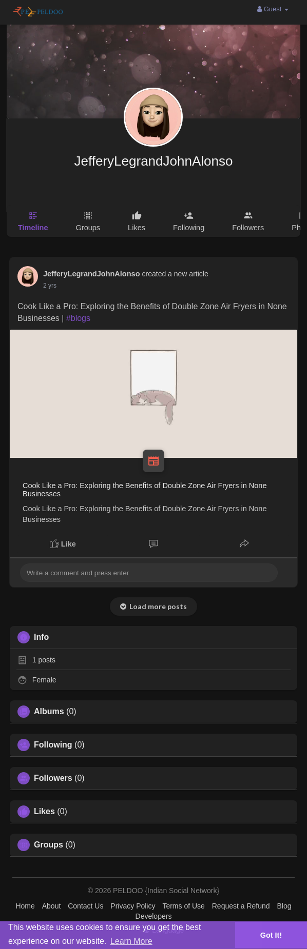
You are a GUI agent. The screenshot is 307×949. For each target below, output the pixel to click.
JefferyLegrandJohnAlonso (153, 161)
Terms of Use (183, 906)
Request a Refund (241, 906)
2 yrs (49, 285)
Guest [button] (273, 9)
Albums (49, 712)
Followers (53, 778)
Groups (48, 845)
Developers (154, 916)
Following (53, 745)
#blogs (78, 318)
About (51, 906)
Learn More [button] (131, 941)
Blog (284, 906)
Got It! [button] (271, 935)
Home (24, 906)
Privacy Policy (132, 906)
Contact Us (85, 906)
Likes (44, 811)
